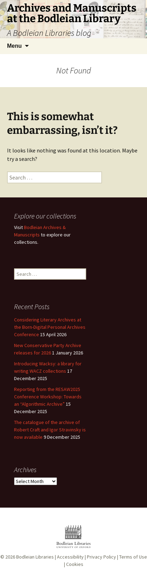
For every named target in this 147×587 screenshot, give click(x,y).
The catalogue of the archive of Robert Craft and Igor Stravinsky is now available (50, 429)
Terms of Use (133, 557)
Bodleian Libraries (35, 557)
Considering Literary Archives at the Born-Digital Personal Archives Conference (49, 327)
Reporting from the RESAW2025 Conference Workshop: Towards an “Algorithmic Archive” (48, 396)
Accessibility (70, 557)
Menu (14, 46)
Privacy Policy (101, 557)
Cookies (74, 564)
